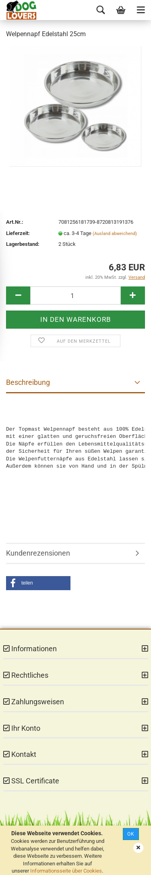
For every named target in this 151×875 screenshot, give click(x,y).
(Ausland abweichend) (115, 233)
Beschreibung (28, 382)
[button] (38, 583)
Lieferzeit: (18, 233)
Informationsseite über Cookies (66, 871)
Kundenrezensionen (38, 553)
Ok (130, 834)
